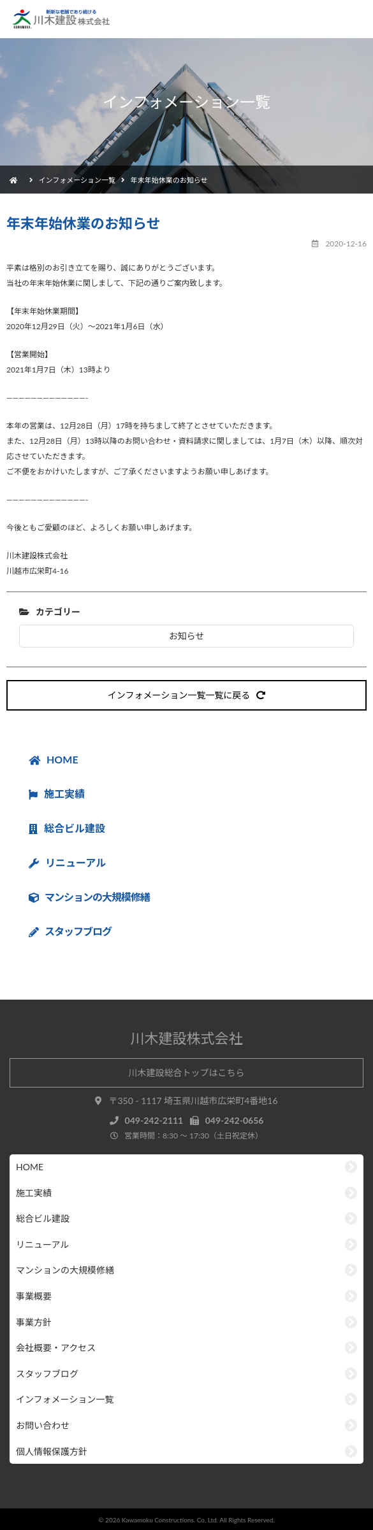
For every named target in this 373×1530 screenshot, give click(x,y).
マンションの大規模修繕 (65, 1269)
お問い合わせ (42, 1425)
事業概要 (34, 1296)
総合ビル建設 (67, 828)
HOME (53, 759)
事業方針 (34, 1322)
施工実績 (57, 794)
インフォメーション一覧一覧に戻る (186, 695)
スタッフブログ (47, 1373)
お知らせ (187, 635)
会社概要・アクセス (56, 1347)
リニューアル (67, 862)
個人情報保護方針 (51, 1451)
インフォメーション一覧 (77, 180)
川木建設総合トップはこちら (187, 1072)
